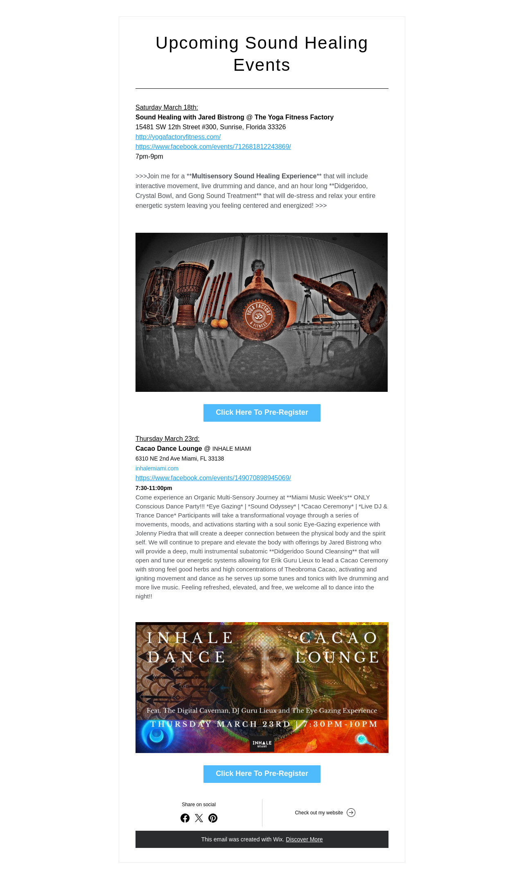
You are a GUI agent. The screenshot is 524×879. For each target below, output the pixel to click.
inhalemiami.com (157, 468)
